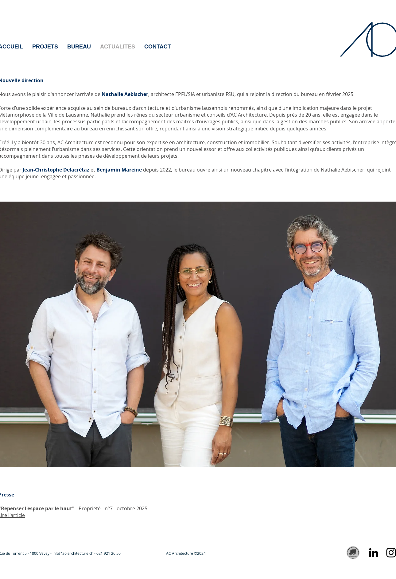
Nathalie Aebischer (125, 94)
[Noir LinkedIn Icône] (373, 552)
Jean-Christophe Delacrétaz (56, 169)
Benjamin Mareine (119, 169)
